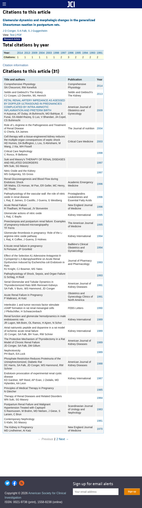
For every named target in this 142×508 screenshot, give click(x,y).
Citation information (15, 65)
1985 (100, 389)
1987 (100, 378)
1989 (100, 319)
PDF (19, 34)
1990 (100, 308)
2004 (42, 52)
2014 (20, 52)
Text (12, 34)
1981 (100, 420)
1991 (99, 52)
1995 (78, 52)
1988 (100, 363)
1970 (100, 428)
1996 (71, 52)
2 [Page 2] (57, 439)
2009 (34, 52)
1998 (56, 52)
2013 (27, 52)
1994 (85, 52)
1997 (63, 52)
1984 (100, 397)
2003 (49, 52)
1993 (92, 52)
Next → (64, 439)
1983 (100, 409)
